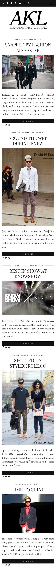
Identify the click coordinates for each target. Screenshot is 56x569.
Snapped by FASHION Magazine (28, 47)
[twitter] (3, 3)
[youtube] (20, 3)
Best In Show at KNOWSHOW (28, 273)
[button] (53, 3)
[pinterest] (15, 3)
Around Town (35, 39)
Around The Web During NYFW (28, 140)
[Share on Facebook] (3, 125)
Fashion (37, 484)
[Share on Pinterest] (9, 125)
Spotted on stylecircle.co (28, 363)
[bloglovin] (24, 3)
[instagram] (7, 3)
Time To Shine (28, 490)
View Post (28, 121)
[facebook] (11, 3)
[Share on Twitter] (6, 125)
